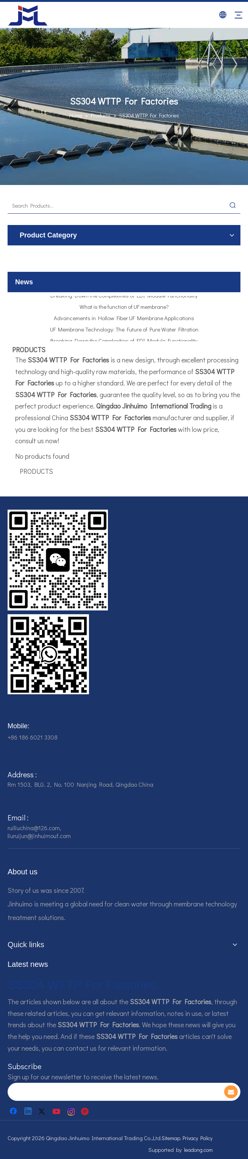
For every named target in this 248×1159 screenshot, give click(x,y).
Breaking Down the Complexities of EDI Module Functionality (124, 297)
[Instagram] (72, 1111)
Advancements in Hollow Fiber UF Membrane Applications (124, 319)
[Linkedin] (28, 1111)
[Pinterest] (86, 1111)
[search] (112, 1091)
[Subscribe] (231, 1091)
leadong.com (198, 1149)
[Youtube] (57, 1111)
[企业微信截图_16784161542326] (58, 560)
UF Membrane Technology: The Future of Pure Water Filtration (124, 330)
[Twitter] (43, 1111)
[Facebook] (14, 1111)
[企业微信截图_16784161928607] (48, 654)
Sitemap (171, 1138)
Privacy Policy (197, 1138)
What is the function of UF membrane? (124, 308)
